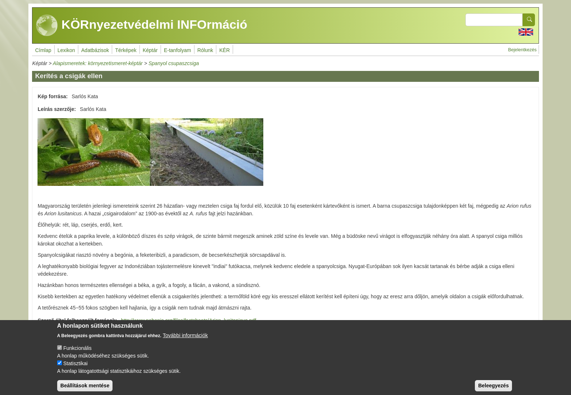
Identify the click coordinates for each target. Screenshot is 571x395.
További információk (185, 340)
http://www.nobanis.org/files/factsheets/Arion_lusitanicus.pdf (188, 320)
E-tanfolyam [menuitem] (177, 50)
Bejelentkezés (522, 49)
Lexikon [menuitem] (66, 50)
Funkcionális (77, 353)
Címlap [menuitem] (43, 50)
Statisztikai (75, 368)
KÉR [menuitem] (224, 50)
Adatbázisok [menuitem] (95, 50)
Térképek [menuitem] (125, 50)
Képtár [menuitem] (150, 50)
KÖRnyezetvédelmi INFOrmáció (141, 25)
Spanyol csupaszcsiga (174, 63)
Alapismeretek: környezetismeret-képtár (98, 63)
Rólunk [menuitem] (205, 50)
